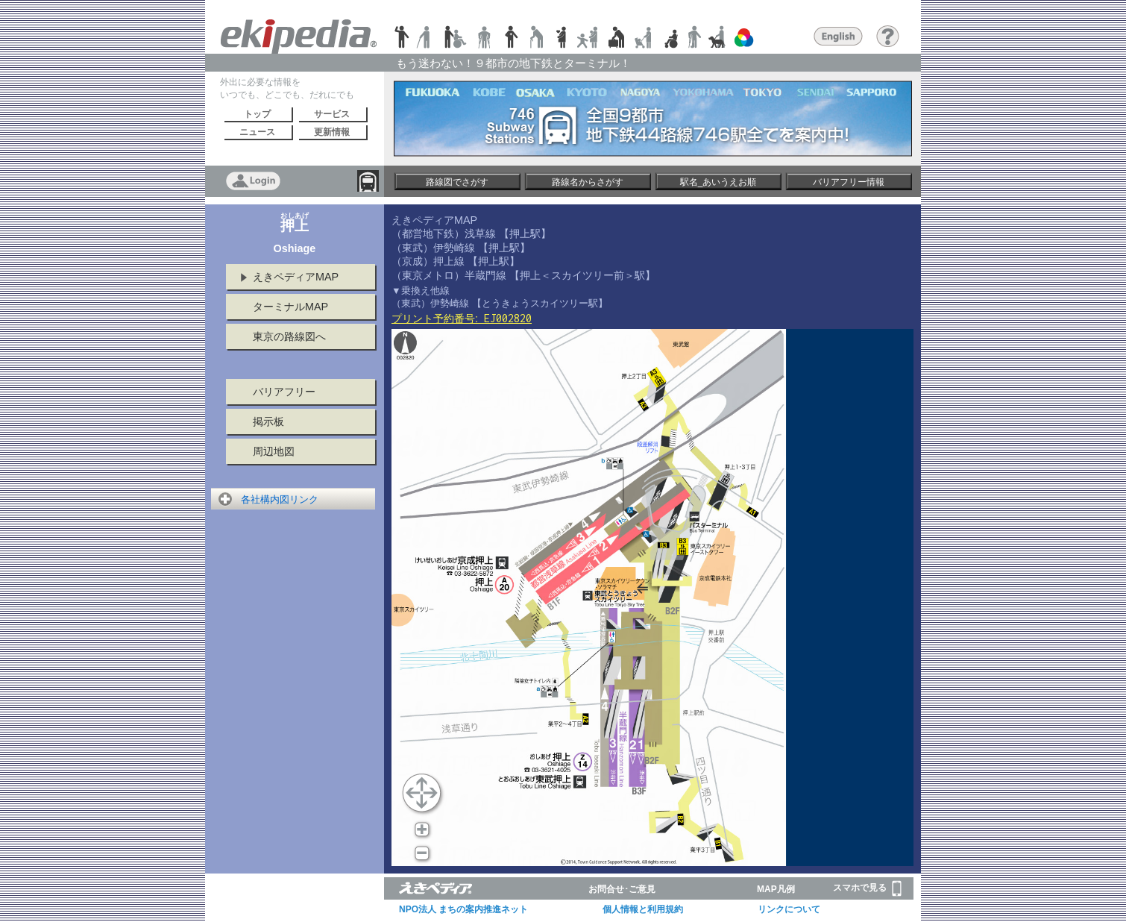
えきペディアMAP (296, 277)
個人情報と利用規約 (643, 909)
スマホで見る (867, 888)
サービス (332, 114)
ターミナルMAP (290, 307)
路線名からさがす (587, 182)
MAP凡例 (776, 889)
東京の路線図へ (289, 336)
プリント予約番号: (461, 318)
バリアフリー (284, 392)
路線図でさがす (457, 182)
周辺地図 (274, 451)
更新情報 (332, 132)
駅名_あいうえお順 (718, 182)
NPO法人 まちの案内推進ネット (463, 909)
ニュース (257, 132)
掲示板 (268, 421)
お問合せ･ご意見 (621, 889)
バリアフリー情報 (848, 182)
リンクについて (789, 909)
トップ (257, 114)
